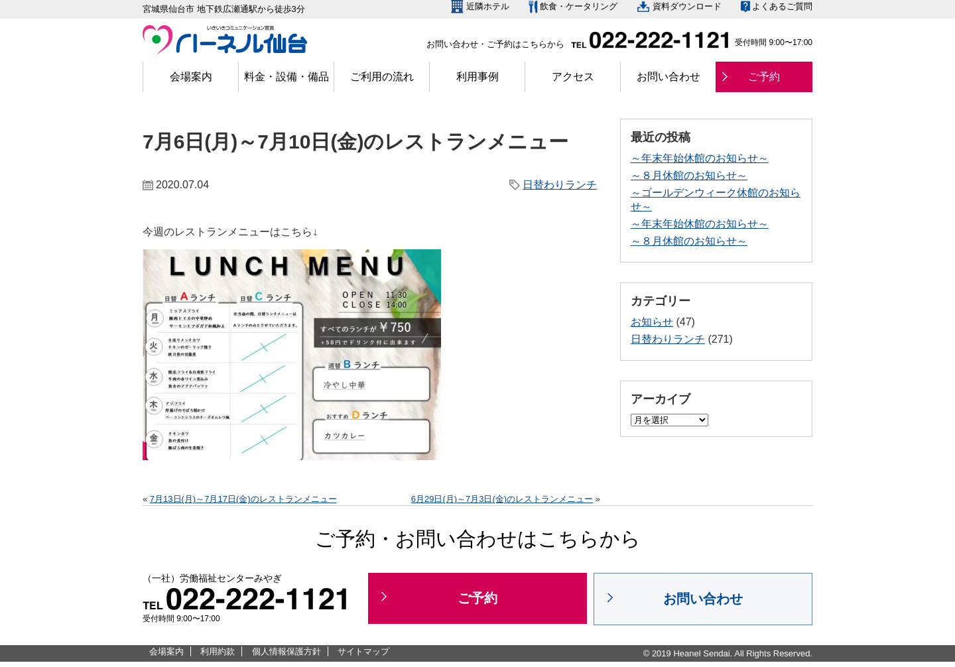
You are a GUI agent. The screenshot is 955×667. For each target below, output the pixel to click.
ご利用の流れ (382, 76)
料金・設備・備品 (286, 76)
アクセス (573, 76)
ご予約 (764, 76)
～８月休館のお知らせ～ (689, 175)
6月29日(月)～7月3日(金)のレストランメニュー (502, 499)
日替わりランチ (560, 184)
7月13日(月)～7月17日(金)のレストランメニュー (243, 499)
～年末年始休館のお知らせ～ (700, 158)
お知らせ (652, 322)
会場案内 (191, 76)
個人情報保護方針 (286, 651)
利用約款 (217, 651)
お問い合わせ (668, 76)
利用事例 (477, 76)
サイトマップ (363, 651)
